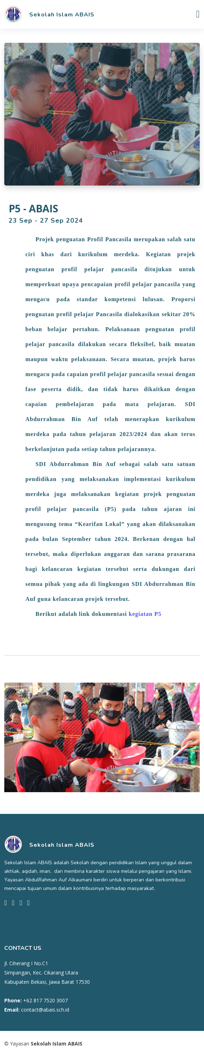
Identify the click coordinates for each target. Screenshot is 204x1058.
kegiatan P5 (145, 614)
